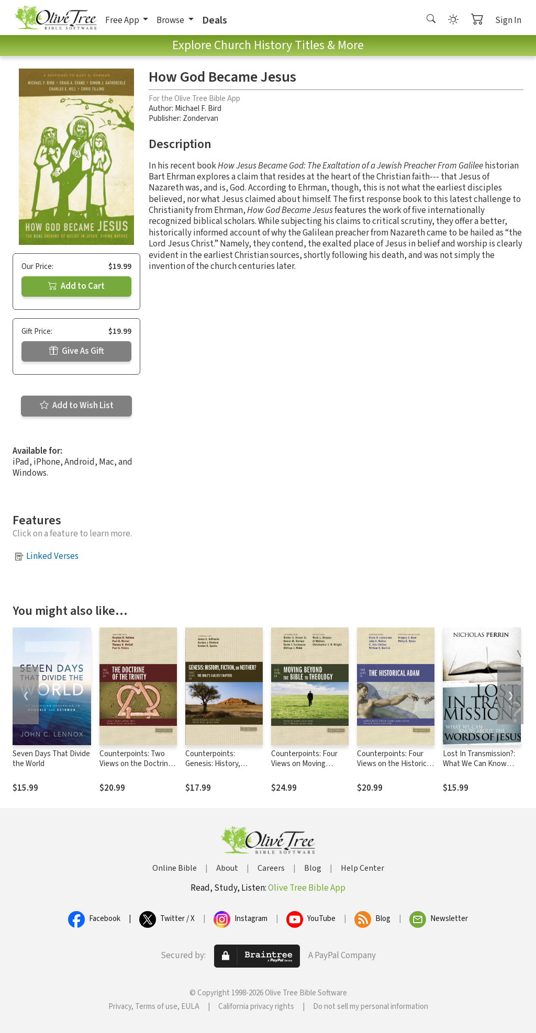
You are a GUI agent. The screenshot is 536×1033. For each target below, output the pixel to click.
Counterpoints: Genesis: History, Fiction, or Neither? (216, 763)
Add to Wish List (77, 405)
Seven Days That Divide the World (51, 758)
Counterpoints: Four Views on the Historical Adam (394, 763)
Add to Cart (76, 286)
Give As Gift (76, 351)
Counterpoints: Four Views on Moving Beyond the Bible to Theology (304, 768)
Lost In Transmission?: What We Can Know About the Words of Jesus (479, 768)
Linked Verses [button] (52, 556)
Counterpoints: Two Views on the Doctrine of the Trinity (135, 763)
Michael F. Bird (198, 108)
